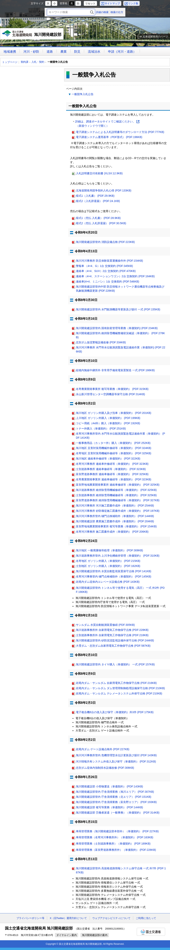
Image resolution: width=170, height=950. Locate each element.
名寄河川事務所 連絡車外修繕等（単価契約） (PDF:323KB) (112, 463)
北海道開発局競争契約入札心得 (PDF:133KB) (103, 190)
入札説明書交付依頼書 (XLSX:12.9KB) (99, 173)
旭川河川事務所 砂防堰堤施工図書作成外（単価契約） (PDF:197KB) (117, 510)
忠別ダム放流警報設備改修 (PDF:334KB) (101, 342)
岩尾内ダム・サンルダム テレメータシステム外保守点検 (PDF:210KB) (119, 693)
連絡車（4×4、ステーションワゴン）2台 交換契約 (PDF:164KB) (115, 276)
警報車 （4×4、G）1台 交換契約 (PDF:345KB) (104, 265)
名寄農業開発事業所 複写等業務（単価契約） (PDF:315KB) (112, 388)
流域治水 (94, 51)
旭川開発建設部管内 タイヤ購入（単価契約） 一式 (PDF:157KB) (115, 664)
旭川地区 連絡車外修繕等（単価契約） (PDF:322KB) (108, 458)
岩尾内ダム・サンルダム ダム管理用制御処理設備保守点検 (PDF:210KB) (120, 688)
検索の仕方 (117, 12)
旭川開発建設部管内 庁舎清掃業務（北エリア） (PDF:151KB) (113, 796)
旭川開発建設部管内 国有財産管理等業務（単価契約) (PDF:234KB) (117, 328)
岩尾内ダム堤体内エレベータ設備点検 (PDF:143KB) (107, 581)
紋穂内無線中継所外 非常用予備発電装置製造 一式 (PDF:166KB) (115, 370)
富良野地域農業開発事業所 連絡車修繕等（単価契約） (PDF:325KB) (117, 484)
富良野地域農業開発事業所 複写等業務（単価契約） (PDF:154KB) (116, 526)
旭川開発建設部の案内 (94, 935)
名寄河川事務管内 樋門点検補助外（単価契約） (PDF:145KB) (113, 576)
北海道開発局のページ (155, 36)
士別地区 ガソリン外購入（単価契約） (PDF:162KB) (108, 566)
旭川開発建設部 (31, 35)
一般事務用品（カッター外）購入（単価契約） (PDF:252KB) (113, 442)
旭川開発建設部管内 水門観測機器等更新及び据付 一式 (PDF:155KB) (118, 309)
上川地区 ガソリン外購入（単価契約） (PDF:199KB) (108, 418)
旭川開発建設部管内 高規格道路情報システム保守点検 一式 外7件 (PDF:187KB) (121, 870)
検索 (92, 12)
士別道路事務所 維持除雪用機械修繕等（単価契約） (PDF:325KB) (116, 495)
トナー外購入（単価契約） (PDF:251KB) (101, 428)
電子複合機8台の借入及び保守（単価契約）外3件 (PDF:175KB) (115, 712)
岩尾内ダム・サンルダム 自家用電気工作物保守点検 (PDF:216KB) (116, 682)
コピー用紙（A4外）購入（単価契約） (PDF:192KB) (108, 423)
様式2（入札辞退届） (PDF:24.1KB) (98, 201)
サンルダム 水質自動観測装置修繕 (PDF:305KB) (105, 624)
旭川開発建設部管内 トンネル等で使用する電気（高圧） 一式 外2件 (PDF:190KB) (120, 589)
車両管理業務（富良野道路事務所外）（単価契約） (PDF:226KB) (116, 849)
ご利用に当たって (146, 918)
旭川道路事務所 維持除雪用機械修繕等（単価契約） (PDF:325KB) (116, 489)
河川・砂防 (31, 51)
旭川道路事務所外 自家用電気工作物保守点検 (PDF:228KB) (112, 629)
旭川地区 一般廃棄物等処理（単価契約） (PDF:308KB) (109, 550)
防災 (77, 51)
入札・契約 (37, 61)
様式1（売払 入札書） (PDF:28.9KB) (98, 218)
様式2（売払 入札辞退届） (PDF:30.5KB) (101, 223)
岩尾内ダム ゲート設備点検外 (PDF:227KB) (102, 749)
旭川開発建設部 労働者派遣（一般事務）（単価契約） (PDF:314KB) (117, 812)
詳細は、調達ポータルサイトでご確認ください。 (107, 124)
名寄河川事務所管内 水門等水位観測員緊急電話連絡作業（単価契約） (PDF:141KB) (120, 435)
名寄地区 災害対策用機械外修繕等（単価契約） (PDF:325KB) (113, 453)
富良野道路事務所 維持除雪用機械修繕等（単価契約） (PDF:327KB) (117, 500)
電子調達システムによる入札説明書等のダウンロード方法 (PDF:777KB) (120, 132)
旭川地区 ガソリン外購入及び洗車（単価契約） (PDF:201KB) (113, 412)
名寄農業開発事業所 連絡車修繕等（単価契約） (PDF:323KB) (113, 479)
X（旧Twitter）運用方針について (68, 918)
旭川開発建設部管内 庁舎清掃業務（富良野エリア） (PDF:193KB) (116, 802)
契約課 (24, 61)
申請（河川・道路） (122, 51)
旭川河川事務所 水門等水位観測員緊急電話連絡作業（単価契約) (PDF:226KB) (120, 349)
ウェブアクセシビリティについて (111, 918)
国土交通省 (151, 932)
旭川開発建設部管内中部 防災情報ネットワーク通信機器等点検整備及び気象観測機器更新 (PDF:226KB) (120, 288)
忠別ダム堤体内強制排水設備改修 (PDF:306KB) (105, 767)
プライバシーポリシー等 (30, 918)
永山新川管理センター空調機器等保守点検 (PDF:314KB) (110, 394)
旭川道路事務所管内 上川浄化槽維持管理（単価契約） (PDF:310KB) (117, 555)
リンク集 (133, 3)
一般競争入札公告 (83, 94)
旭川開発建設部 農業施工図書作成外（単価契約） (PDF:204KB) (115, 521)
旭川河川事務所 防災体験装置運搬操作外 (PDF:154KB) (109, 260)
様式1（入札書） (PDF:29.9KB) (95, 195)
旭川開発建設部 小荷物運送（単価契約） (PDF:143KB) (109, 786)
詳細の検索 (102, 12)
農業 (63, 51)
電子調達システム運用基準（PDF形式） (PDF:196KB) (109, 137)
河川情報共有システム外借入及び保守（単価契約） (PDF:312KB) (116, 761)
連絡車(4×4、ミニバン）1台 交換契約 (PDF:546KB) (107, 281)
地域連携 (10, 51)
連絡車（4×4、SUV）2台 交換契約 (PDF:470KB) (106, 271)
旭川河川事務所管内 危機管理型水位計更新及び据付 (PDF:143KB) (116, 755)
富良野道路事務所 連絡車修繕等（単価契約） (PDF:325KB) (112, 474)
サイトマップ (112, 3)
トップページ (9, 62)
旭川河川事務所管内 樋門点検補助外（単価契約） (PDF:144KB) (115, 516)
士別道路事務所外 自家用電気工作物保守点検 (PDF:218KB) (112, 635)
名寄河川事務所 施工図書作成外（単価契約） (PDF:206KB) (112, 531)
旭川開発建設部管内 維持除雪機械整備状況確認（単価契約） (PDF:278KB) (120, 335)
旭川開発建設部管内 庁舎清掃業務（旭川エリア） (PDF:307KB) (115, 791)
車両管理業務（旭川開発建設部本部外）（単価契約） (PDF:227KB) (117, 831)
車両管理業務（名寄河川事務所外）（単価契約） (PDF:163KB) (114, 837)
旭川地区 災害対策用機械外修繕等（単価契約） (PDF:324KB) (113, 448)
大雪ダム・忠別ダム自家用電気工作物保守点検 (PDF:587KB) (113, 645)
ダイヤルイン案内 (66, 935)
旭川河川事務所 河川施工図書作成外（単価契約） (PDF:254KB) (115, 505)
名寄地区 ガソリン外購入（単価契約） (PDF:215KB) (108, 560)
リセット (90, 3)
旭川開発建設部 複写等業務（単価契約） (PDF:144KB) (109, 807)
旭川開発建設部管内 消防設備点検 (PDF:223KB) (105, 241)
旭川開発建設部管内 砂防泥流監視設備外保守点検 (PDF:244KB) (115, 640)
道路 (50, 51)
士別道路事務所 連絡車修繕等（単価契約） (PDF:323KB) (111, 469)
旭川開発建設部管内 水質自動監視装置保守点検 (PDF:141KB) (113, 571)
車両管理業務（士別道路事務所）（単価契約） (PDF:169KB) (113, 843)
